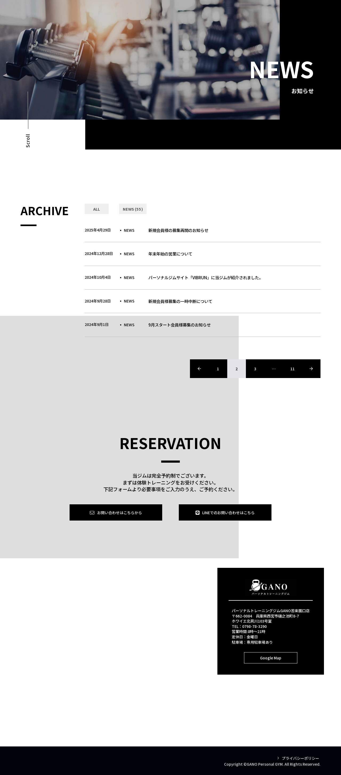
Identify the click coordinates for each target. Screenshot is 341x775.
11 (292, 368)
